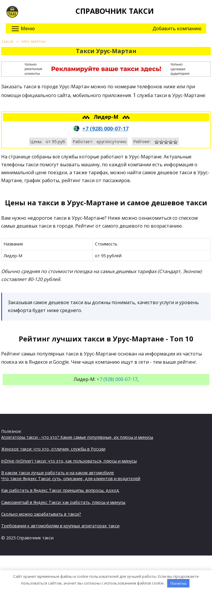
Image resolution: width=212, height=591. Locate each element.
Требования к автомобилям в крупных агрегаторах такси (60, 526)
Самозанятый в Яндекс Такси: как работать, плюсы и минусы (63, 502)
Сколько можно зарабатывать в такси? (41, 514)
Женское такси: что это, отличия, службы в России (53, 449)
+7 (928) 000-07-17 (105, 128)
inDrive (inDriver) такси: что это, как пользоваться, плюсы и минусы (69, 461)
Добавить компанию (177, 28)
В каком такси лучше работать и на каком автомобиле (57, 472)
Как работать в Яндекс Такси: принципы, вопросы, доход (60, 490)
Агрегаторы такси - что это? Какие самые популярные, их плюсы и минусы (77, 437)
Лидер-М (107, 116)
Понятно (178, 583)
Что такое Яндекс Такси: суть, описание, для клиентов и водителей (70, 478)
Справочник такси (115, 11)
